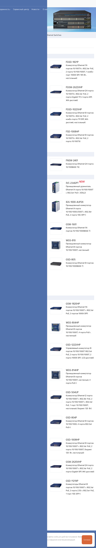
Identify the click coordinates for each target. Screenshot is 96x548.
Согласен (87, 540)
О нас (45, 9)
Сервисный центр (21, 9)
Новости (36, 9)
